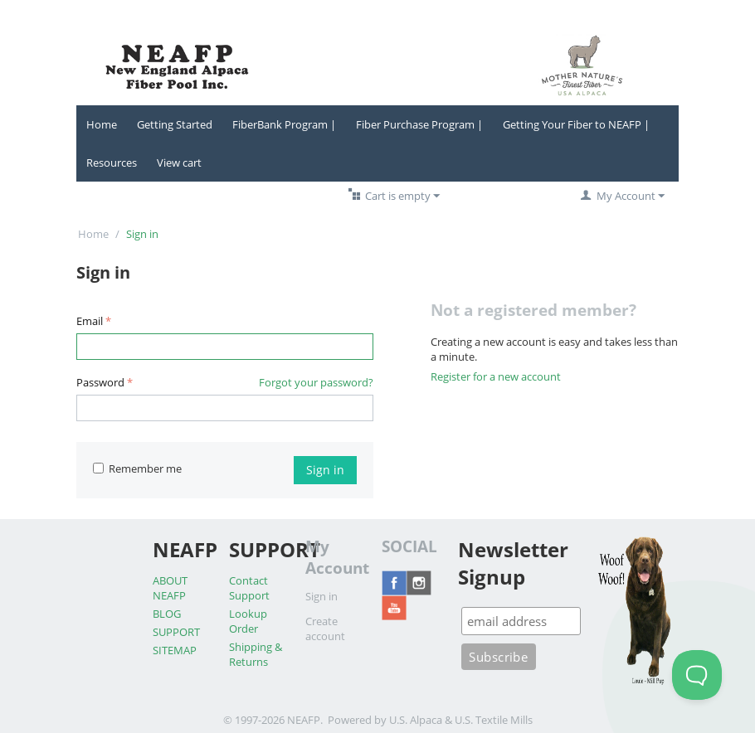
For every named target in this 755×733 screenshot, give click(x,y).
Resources (111, 162)
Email (89, 320)
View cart (179, 162)
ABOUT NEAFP (170, 588)
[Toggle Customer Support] (697, 675)
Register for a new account (496, 376)
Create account (325, 628)
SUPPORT (176, 631)
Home (101, 124)
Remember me (137, 468)
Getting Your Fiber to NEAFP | (576, 124)
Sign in (325, 470)
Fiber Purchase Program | (419, 124)
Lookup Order (248, 621)
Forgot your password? (316, 382)
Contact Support (249, 588)
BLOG (167, 613)
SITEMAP (175, 650)
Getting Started (174, 124)
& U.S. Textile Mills (489, 719)
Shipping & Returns (255, 654)
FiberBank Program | (284, 124)
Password (100, 382)
